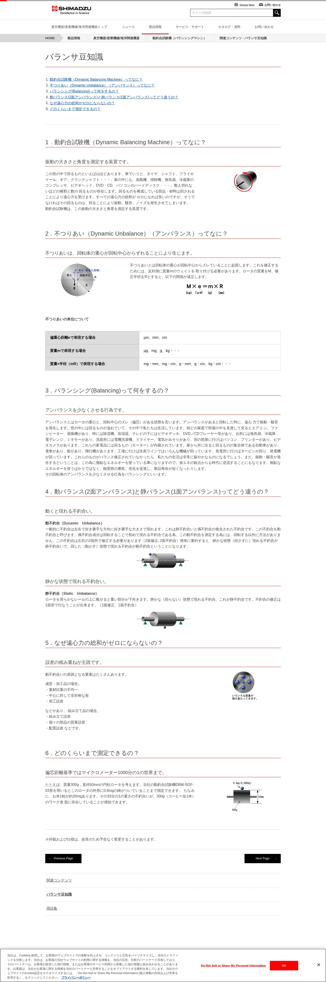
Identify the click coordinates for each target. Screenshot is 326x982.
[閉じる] (319, 968)
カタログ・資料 (229, 27)
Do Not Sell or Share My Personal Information (233, 968)
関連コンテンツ (59, 880)
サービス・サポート (190, 27)
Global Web (247, 5)
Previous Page (63, 858)
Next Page (263, 858)
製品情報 (155, 27)
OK (284, 968)
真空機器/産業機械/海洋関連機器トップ (79, 27)
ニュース (128, 27)
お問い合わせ (272, 5)
